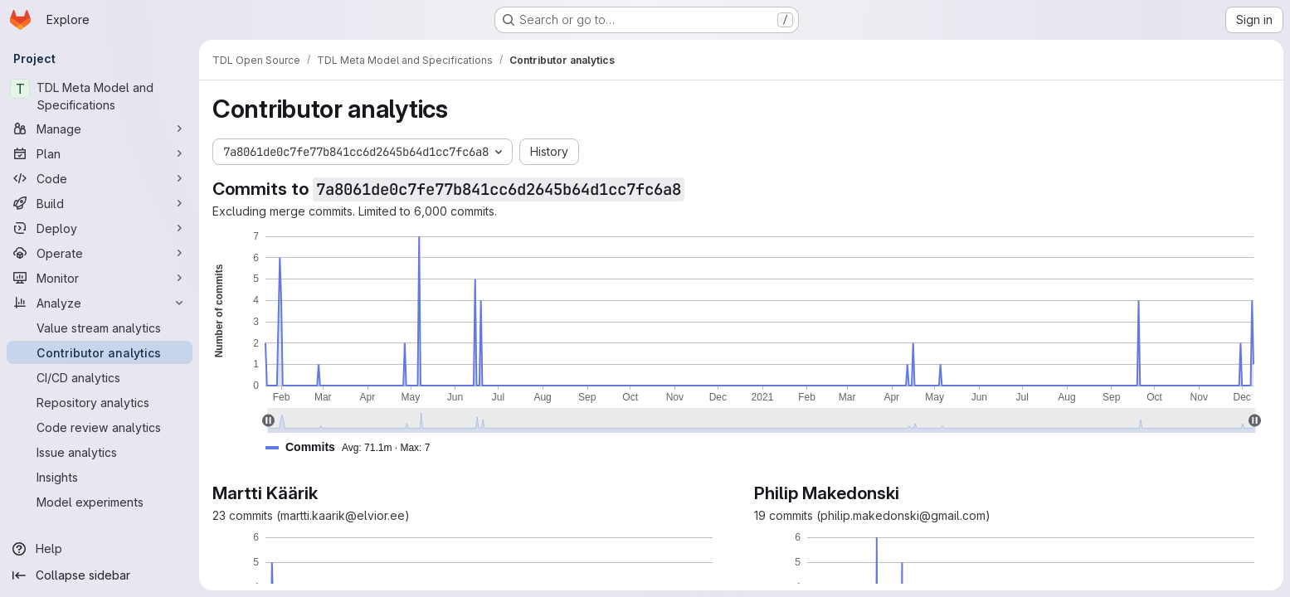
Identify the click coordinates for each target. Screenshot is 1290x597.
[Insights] (99, 476)
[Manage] (99, 128)
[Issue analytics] (99, 452)
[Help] (99, 549)
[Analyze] (99, 302)
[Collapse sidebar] (99, 575)
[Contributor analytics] (99, 352)
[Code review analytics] (99, 427)
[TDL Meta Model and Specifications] (99, 96)
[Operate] (99, 253)
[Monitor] (99, 277)
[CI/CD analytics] (99, 377)
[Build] (99, 203)
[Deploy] (99, 228)
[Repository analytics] (99, 402)
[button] (354, 447)
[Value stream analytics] (99, 327)
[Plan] (99, 153)
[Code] (99, 178)
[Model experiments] (99, 501)
